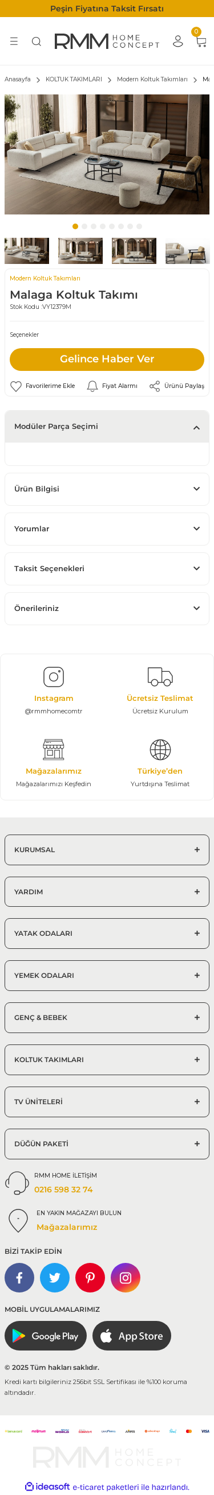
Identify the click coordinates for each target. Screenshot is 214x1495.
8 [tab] (139, 226)
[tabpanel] (107, 154)
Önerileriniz (36, 608)
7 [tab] (130, 226)
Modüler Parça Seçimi (56, 426)
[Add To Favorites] (42, 386)
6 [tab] (121, 226)
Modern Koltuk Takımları (45, 278)
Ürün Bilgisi (36, 489)
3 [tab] (93, 226)
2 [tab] (84, 226)
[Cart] (200, 41)
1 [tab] (75, 226)
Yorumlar (31, 529)
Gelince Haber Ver (107, 359)
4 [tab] (103, 226)
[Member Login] (177, 41)
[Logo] (107, 41)
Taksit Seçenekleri (49, 568)
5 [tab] (112, 226)
